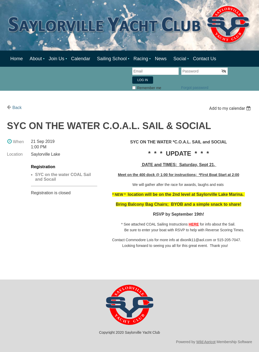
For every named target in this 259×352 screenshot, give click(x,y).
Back (17, 107)
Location (15, 154)
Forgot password (194, 88)
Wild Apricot (206, 342)
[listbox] (230, 108)
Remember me (149, 88)
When (18, 141)
